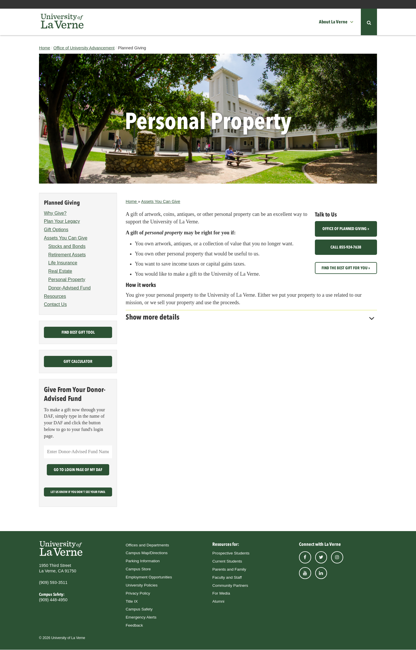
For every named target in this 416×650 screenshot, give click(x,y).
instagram (337, 557)
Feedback (134, 625)
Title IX (132, 601)
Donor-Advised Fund (69, 287)
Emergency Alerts (141, 617)
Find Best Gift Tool (78, 332)
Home (44, 48)
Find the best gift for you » (346, 267)
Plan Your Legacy (62, 221)
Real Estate (60, 271)
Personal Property (66, 279)
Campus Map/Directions (147, 553)
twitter (321, 557)
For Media (221, 593)
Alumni (218, 601)
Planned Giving (62, 202)
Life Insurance (62, 263)
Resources (55, 296)
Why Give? (55, 213)
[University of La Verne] (62, 22)
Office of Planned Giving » (345, 228)
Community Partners (230, 585)
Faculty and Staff (227, 577)
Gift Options (56, 229)
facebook (305, 557)
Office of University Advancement (84, 48)
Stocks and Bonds (67, 246)
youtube (305, 573)
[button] (353, 22)
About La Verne (333, 22)
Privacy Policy (138, 593)
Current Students (227, 561)
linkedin (321, 573)
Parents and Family (229, 569)
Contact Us (55, 304)
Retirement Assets (67, 254)
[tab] (251, 315)
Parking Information (143, 561)
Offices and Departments (147, 545)
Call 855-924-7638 (345, 247)
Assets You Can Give (160, 201)
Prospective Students (230, 553)
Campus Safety (139, 609)
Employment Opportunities (149, 577)
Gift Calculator (78, 361)
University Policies (141, 585)
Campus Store (138, 569)
